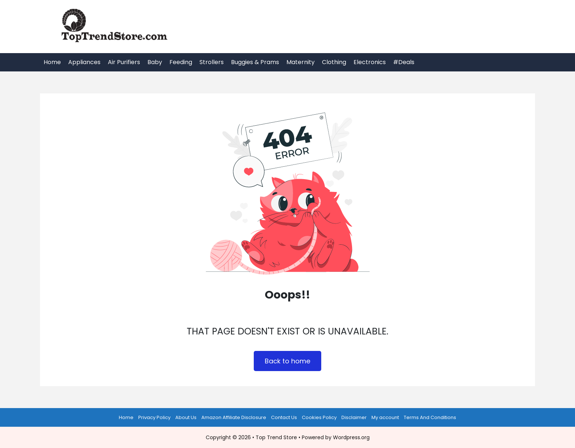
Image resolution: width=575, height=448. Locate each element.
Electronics (370, 62)
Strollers (211, 62)
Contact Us (284, 417)
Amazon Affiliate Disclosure (233, 417)
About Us (186, 417)
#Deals (403, 62)
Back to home (287, 361)
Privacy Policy (154, 417)
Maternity (300, 62)
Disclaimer (354, 417)
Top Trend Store (276, 437)
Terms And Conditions (430, 417)
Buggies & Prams (255, 62)
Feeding (180, 62)
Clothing (334, 62)
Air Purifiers (124, 62)
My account (385, 417)
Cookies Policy (319, 417)
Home (52, 62)
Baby (154, 62)
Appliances (84, 62)
